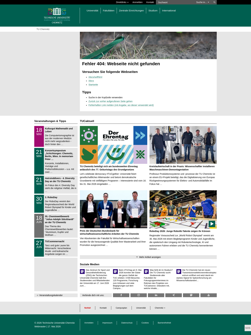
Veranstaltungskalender (51, 295)
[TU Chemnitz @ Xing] (173, 295)
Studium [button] (152, 10)
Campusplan (121, 308)
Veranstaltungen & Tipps (50, 121)
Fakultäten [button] (108, 10)
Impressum (107, 323)
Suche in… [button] (202, 2)
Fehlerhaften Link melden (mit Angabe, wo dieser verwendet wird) (121, 105)
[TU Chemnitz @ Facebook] (121, 295)
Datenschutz (127, 323)
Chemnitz (159, 308)
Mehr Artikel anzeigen (150, 257)
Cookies (145, 323)
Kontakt (150, 2)
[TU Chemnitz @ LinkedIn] (156, 295)
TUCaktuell (87, 121)
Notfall (87, 308)
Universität (141, 308)
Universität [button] (92, 10)
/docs (91, 81)
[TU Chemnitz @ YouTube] (208, 295)
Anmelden (137, 2)
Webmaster (40, 326)
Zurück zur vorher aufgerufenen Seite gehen (111, 101)
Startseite (93, 84)
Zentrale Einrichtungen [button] (131, 10)
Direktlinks (122, 2)
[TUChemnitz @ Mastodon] (191, 295)
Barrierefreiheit (164, 323)
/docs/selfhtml (95, 77)
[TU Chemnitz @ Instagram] (138, 295)
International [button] (169, 10)
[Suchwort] (174, 2)
